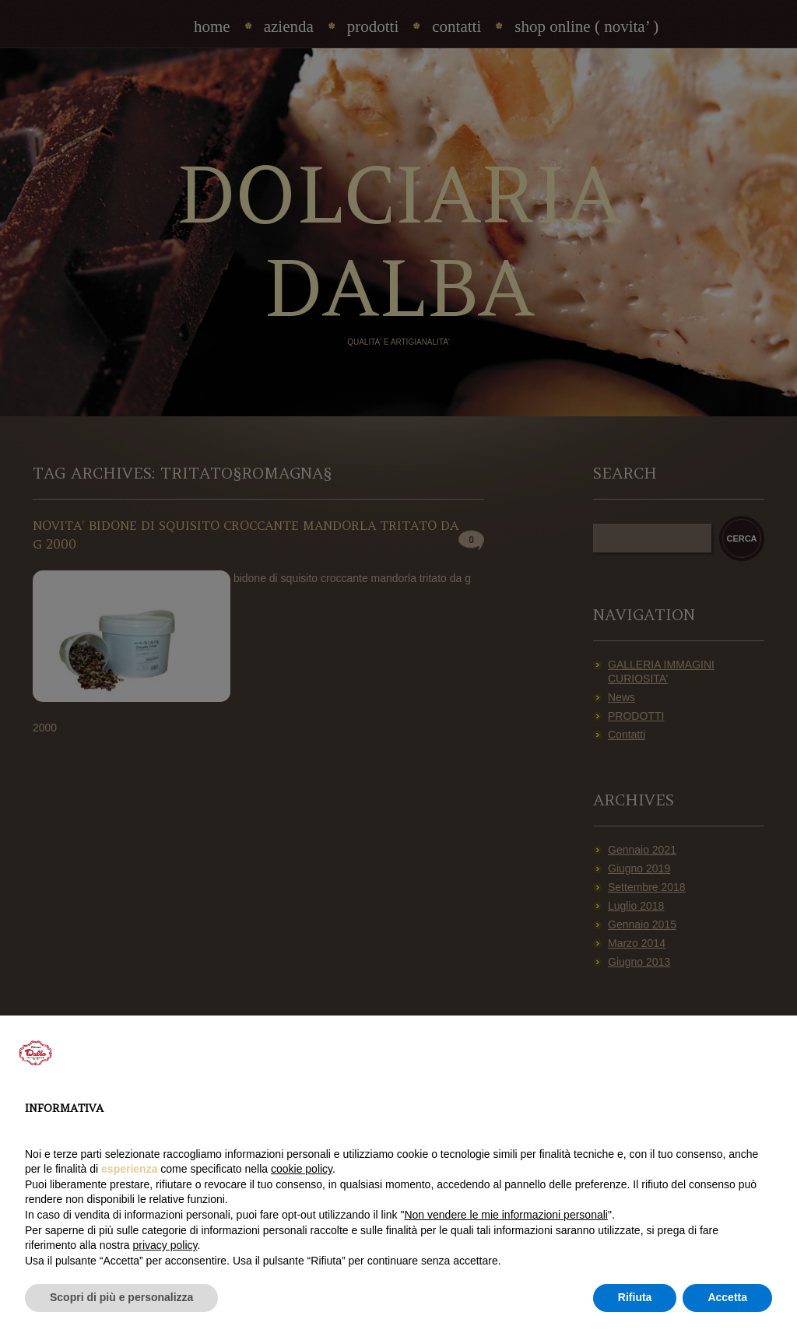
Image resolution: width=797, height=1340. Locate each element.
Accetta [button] (727, 1297)
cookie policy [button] (301, 1169)
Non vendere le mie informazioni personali (505, 1214)
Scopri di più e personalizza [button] (121, 1297)
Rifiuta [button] (635, 1297)
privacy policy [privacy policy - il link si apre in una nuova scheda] (165, 1245)
